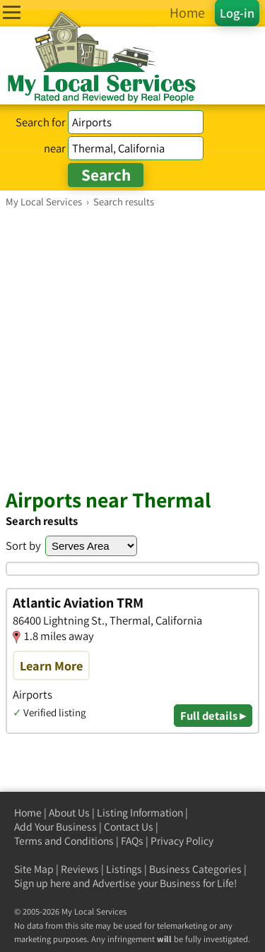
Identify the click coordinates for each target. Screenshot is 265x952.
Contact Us (128, 826)
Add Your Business (55, 826)
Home (28, 812)
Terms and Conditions (64, 841)
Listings (124, 869)
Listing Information (140, 812)
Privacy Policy (182, 841)
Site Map (34, 869)
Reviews (80, 869)
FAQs (132, 841)
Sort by (23, 545)
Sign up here (42, 883)
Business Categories (195, 869)
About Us (69, 812)
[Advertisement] (132, 347)
